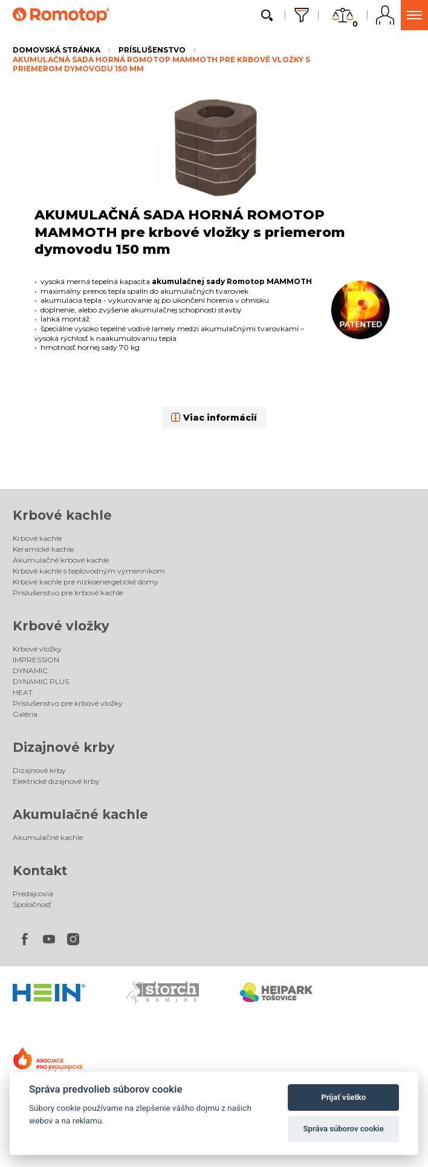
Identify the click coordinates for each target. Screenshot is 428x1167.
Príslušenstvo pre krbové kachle (68, 592)
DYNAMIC (30, 670)
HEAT (23, 692)
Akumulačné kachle (80, 814)
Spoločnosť (32, 904)
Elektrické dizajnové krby (56, 781)
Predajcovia (33, 893)
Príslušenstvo (152, 49)
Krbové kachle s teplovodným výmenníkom (89, 570)
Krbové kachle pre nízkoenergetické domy (85, 581)
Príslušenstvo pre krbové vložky (68, 703)
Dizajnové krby (64, 747)
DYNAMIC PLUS (41, 681)
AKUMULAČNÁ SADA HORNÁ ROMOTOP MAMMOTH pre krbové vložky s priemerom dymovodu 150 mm (161, 64)
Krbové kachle (62, 515)
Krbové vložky (61, 625)
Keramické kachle (43, 549)
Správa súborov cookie (343, 1128)
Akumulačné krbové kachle (61, 559)
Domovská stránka (56, 49)
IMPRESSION (36, 659)
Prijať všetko (343, 1097)
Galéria (25, 714)
